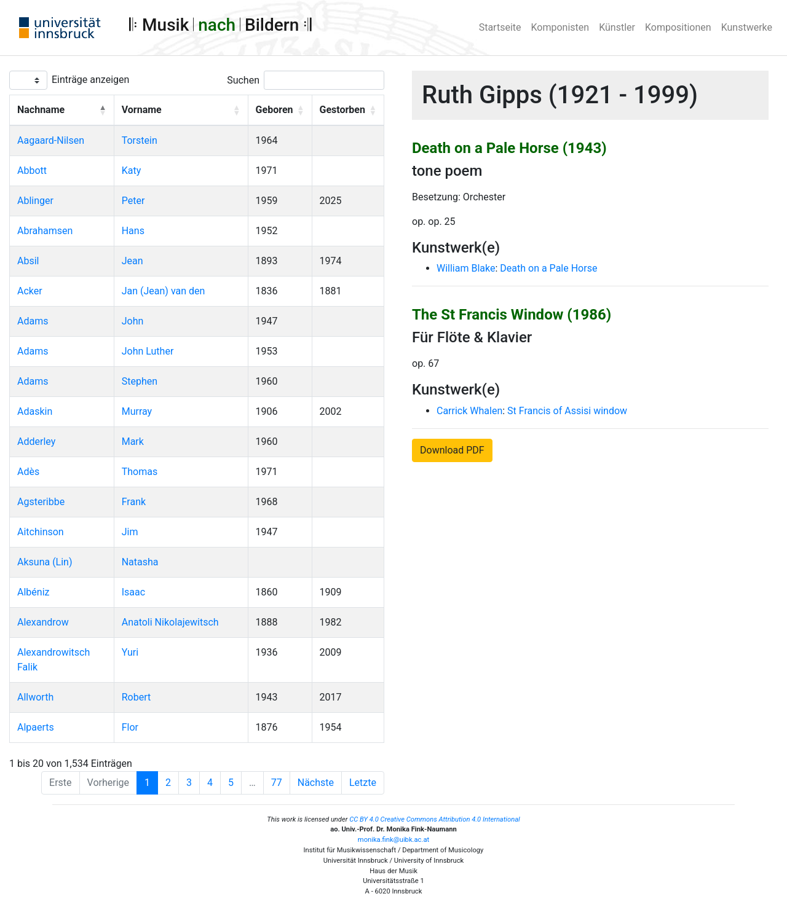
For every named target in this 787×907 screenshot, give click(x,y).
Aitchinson (40, 532)
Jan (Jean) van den (163, 291)
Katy (131, 170)
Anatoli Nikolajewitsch (170, 622)
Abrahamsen (45, 231)
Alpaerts (35, 727)
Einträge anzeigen (90, 79)
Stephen (139, 381)
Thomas (139, 471)
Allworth (35, 697)
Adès (28, 471)
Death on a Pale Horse (548, 268)
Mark (133, 441)
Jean (132, 261)
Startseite (500, 27)
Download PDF (452, 450)
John (133, 321)
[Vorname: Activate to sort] (181, 110)
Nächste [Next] (316, 782)
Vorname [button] (142, 110)
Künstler (617, 27)
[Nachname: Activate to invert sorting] (62, 110)
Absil (28, 261)
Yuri (130, 652)
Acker (29, 291)
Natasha (140, 562)
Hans (133, 231)
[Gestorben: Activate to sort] (348, 110)
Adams (32, 321)
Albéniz (33, 592)
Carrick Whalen (469, 411)
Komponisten (560, 27)
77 (276, 782)
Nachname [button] (41, 110)
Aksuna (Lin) (45, 562)
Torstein (139, 140)
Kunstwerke (746, 27)
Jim (130, 532)
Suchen (243, 80)
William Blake (466, 268)
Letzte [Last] (362, 782)
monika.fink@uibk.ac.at (393, 840)
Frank (134, 502)
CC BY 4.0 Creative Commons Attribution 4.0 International (434, 819)
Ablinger (35, 200)
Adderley (36, 441)
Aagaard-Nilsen (50, 140)
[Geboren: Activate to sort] (280, 110)
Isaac (133, 592)
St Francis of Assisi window (567, 411)
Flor (130, 727)
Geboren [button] (274, 110)
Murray (137, 411)
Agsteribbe (41, 502)
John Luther (148, 351)
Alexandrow (43, 622)
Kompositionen (678, 27)
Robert (136, 697)
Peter (133, 200)
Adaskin (34, 411)
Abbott (32, 170)
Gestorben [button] (342, 110)
